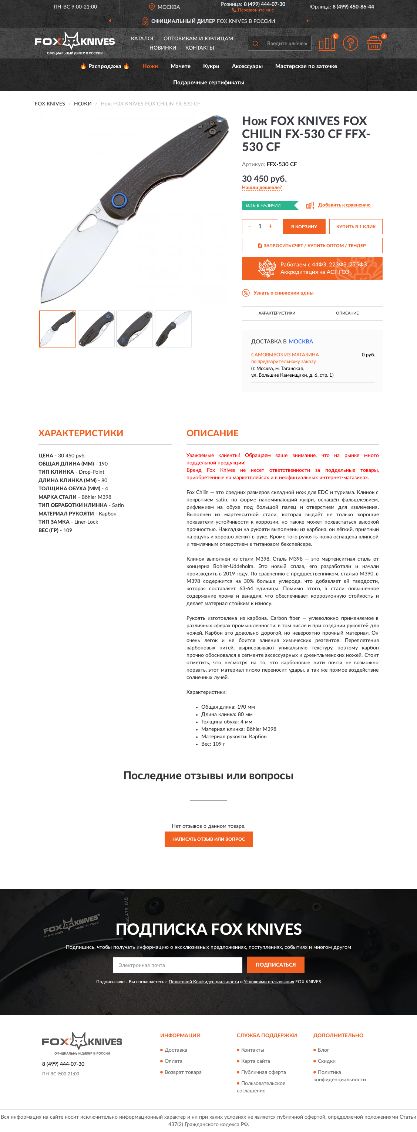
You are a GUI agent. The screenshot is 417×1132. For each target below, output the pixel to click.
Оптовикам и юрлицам (198, 38)
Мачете (181, 66)
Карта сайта (255, 1061)
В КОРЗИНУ (304, 227)
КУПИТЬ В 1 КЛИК (356, 227)
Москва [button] (301, 342)
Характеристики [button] (277, 313)
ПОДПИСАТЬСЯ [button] (276, 965)
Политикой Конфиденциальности (204, 982)
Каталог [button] (143, 38)
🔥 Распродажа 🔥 (105, 66)
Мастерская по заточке (306, 66)
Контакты (199, 48)
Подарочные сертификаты (208, 82)
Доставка (176, 1050)
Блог (323, 1050)
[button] (253, 9)
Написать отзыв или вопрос (208, 839)
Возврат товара (183, 1072)
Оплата (173, 1061)
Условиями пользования (269, 982)
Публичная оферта (263, 1072)
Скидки (327, 1061)
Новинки (162, 48)
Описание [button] (347, 313)
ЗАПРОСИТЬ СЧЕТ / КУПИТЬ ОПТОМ (312, 245)
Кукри (211, 66)
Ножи (150, 66)
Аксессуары (247, 66)
